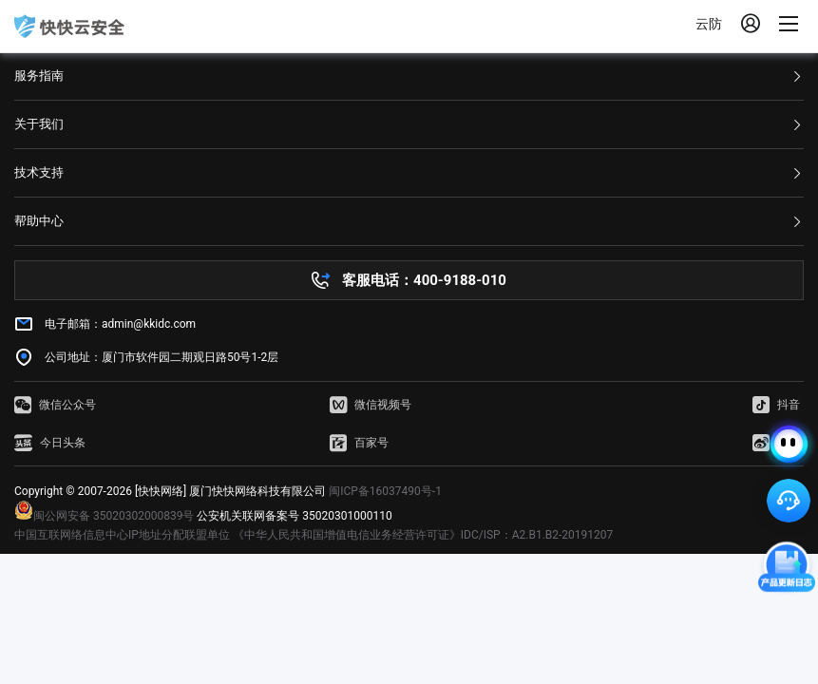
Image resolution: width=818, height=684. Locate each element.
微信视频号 (370, 404)
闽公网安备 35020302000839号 (104, 515)
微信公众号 (55, 404)
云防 (708, 23)
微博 (776, 442)
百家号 (359, 442)
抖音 (776, 404)
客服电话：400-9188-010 (424, 280)
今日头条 (50, 442)
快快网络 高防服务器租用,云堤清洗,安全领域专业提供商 (69, 26)
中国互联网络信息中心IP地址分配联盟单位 (122, 535)
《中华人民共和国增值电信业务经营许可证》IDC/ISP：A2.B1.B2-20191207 (423, 535)
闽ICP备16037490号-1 (385, 491)
